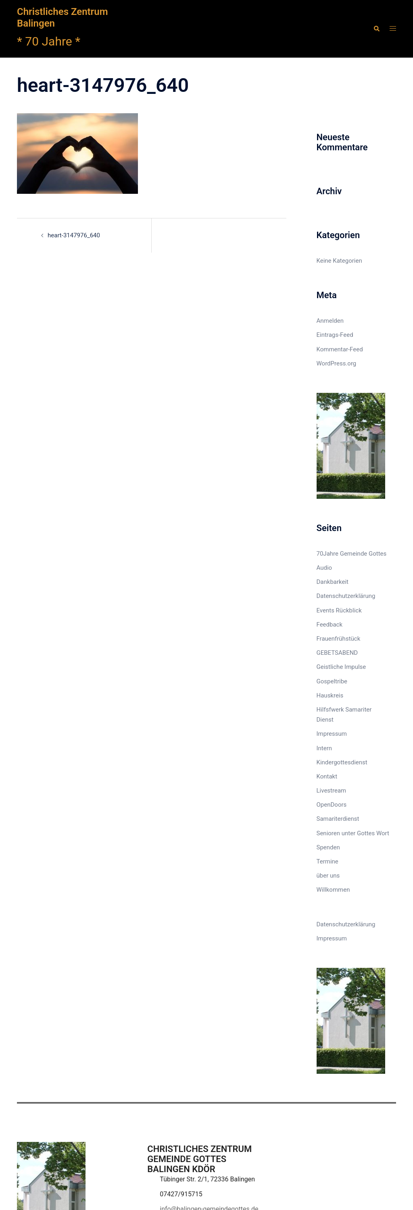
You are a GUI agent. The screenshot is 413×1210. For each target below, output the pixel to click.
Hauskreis (330, 695)
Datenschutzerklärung (346, 596)
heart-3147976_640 (74, 235)
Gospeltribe (332, 681)
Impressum (332, 733)
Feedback (330, 624)
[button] (376, 28)
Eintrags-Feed (335, 334)
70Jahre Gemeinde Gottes (352, 553)
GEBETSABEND (337, 652)
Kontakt (327, 776)
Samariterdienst (338, 818)
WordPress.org (337, 363)
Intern (324, 748)
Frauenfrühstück (339, 638)
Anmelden (330, 320)
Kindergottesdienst (342, 762)
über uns (328, 875)
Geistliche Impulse (341, 666)
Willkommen (333, 889)
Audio (324, 567)
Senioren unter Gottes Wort (353, 833)
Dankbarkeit (333, 581)
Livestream (331, 790)
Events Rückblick (339, 610)
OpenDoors (332, 804)
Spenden (328, 847)
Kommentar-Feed (340, 349)
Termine (327, 861)
